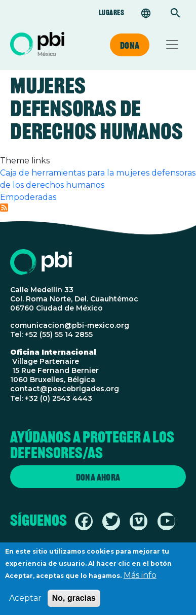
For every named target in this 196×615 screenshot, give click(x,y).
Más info (140, 581)
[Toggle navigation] (172, 44)
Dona (129, 45)
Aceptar (25, 603)
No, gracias (74, 603)
